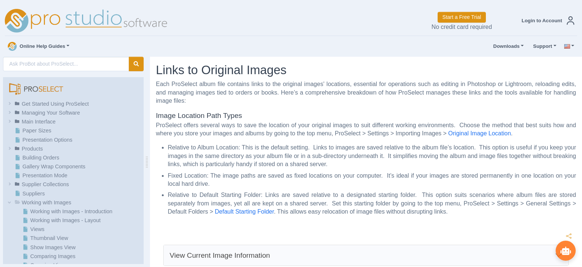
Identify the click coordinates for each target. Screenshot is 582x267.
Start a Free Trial (461, 17)
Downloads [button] (505, 46)
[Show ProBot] (565, 250)
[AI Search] (66, 64)
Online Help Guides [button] (36, 46)
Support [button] (541, 46)
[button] (546, 20)
